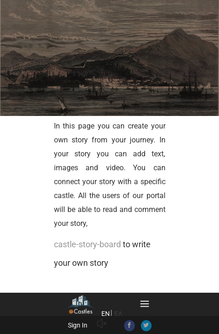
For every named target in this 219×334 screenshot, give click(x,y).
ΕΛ (118, 313)
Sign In (77, 325)
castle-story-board (87, 244)
